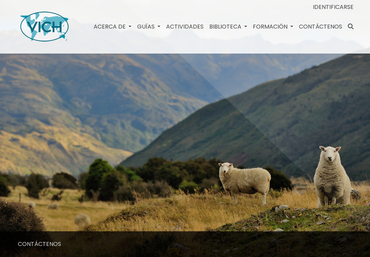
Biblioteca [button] (226, 26)
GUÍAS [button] (146, 26)
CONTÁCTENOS (320, 26)
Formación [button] (271, 26)
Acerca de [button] (110, 26)
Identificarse (333, 7)
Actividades (185, 26)
